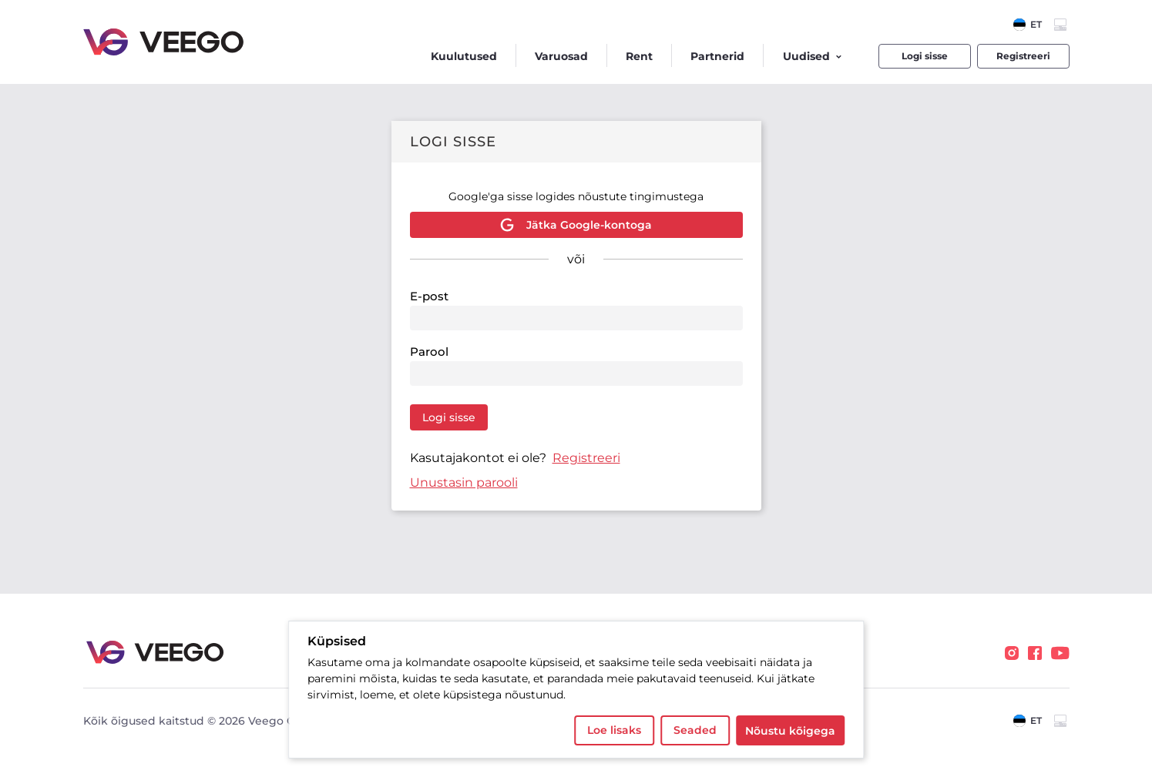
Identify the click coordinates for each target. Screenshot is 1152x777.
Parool (429, 351)
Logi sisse (925, 56)
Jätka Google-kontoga (576, 225)
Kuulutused (464, 56)
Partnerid (717, 56)
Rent (639, 56)
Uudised (812, 56)
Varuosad (561, 56)
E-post (429, 296)
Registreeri (1023, 56)
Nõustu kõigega (790, 731)
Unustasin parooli (464, 482)
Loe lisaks (614, 730)
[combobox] (1027, 24)
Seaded (695, 730)
